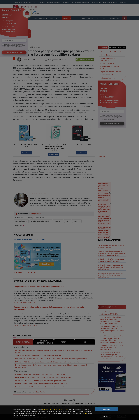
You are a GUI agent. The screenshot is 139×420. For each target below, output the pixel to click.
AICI (86, 413)
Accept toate (106, 409)
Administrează (106, 413)
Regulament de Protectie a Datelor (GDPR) (55, 409)
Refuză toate (106, 417)
